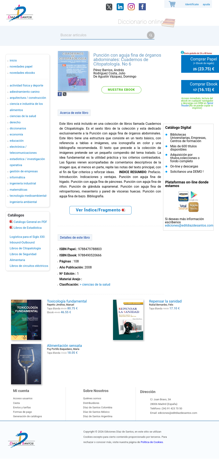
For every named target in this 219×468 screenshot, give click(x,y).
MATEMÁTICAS (18, 189)
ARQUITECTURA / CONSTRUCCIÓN (28, 98)
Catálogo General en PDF (30, 222)
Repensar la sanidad (165, 301)
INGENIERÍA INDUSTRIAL (23, 183)
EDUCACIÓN (17, 140)
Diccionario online (141, 21)
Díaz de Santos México (96, 411)
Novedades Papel (21, 66)
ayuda (206, 4)
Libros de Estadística (27, 228)
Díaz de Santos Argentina (97, 416)
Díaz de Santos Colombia (97, 407)
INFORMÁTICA (17, 177)
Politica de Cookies (152, 442)
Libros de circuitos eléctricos (29, 266)
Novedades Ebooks (22, 73)
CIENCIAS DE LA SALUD (23, 116)
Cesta (16, 403)
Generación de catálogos (27, 416)
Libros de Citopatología (25, 248)
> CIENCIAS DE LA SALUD (95, 284)
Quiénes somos (92, 398)
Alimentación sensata (64, 345)
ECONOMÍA (16, 134)
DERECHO (15, 122)
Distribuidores (91, 403)
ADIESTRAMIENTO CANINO (25, 92)
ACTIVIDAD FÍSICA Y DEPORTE (26, 85)
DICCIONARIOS (18, 128)
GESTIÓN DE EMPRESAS (24, 171)
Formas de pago (22, 411)
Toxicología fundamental (67, 301)
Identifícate (192, 4)
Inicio (13, 60)
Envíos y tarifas (22, 407)
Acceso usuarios (22, 398)
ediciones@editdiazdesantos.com (189, 225)
